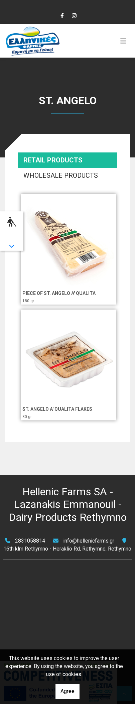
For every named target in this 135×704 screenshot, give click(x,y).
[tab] (67, 160)
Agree (67, 691)
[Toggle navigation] (123, 41)
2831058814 (30, 541)
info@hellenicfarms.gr (88, 541)
